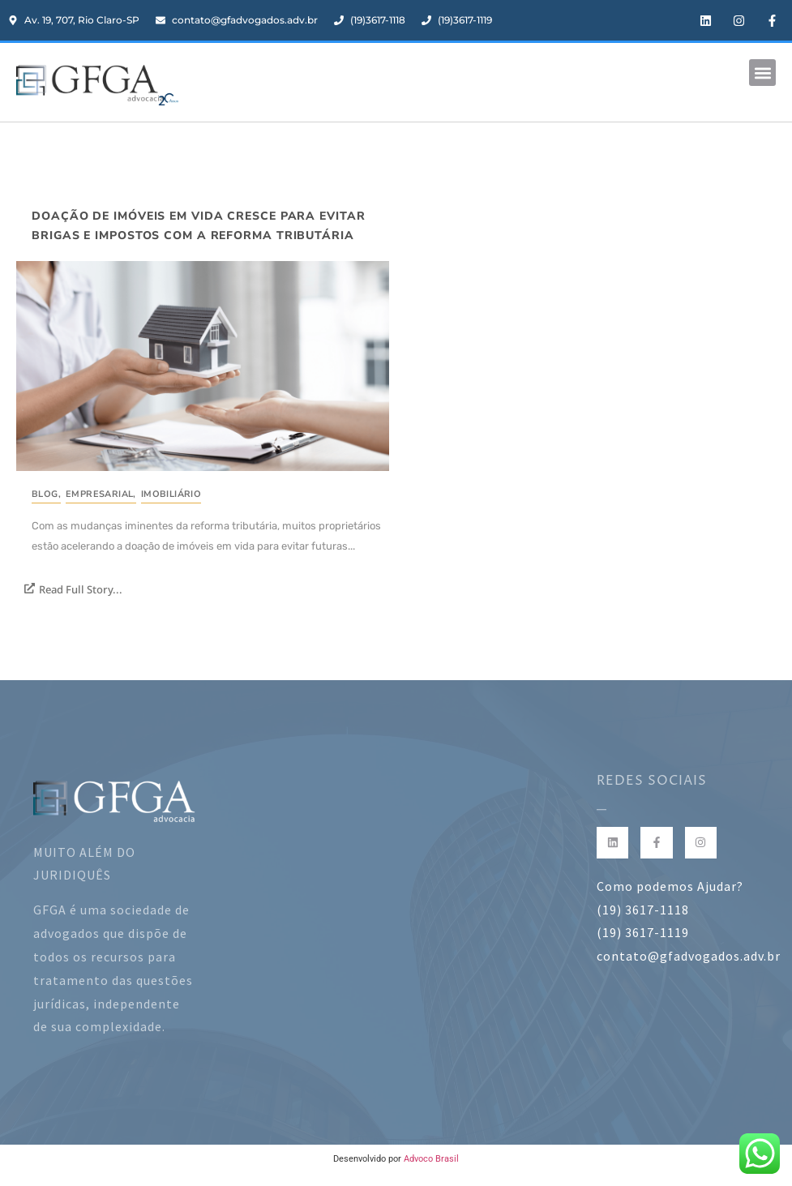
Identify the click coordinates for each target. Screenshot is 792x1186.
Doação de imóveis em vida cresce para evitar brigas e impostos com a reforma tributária (199, 225)
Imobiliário (171, 494)
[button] (762, 72)
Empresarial (101, 494)
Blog (46, 494)
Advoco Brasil (431, 1159)
